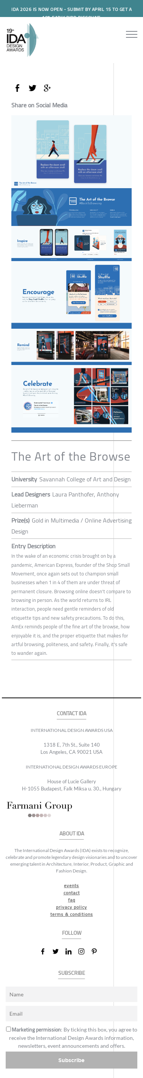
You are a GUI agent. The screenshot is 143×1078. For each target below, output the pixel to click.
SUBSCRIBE (71, 973)
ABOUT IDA (71, 834)
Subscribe (71, 1060)
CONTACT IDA (71, 714)
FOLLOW (71, 933)
